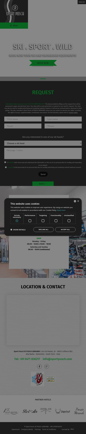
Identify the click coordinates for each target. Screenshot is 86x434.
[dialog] (43, 217)
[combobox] (75, 201)
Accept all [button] (65, 229)
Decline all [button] (43, 229)
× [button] (78, 201)
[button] (17, 229)
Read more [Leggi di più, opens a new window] (61, 210)
